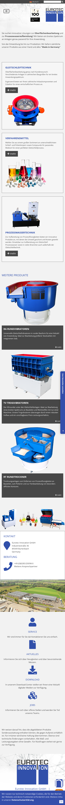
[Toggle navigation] (6, 11)
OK (61, 801)
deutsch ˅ (34, 2)
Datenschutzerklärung (23, 800)
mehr (11, 90)
